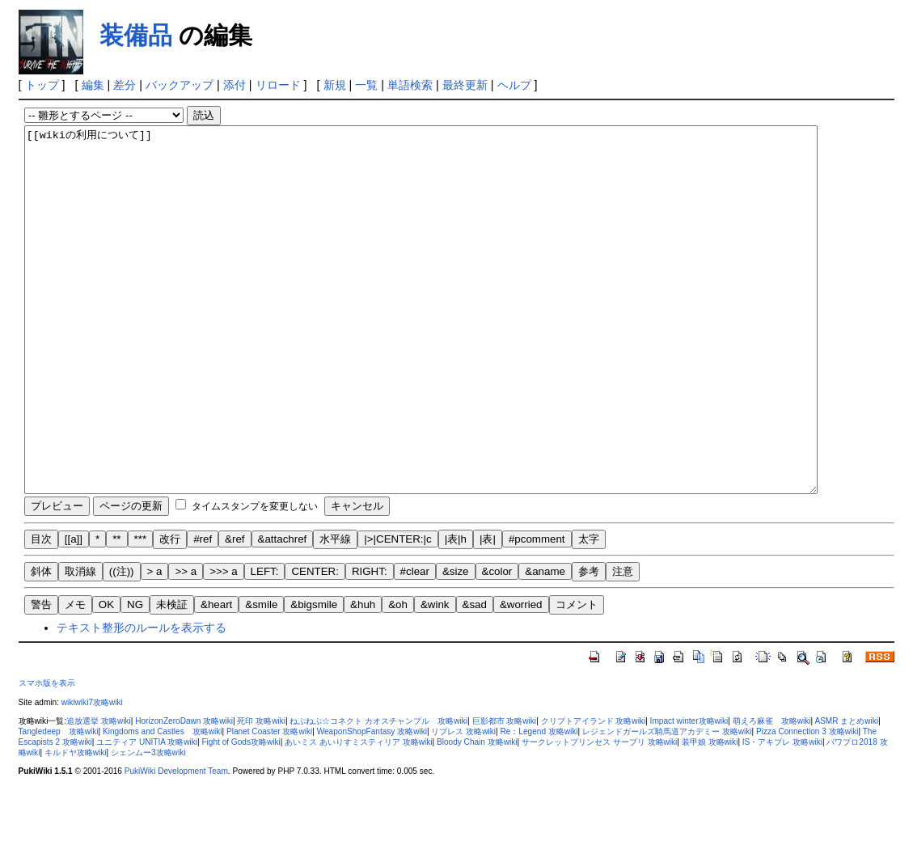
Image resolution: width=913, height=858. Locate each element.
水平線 (335, 612)
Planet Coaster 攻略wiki (269, 804)
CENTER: (315, 644)
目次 (41, 612)
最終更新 (465, 84)
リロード (278, 84)
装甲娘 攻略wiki (710, 814)
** (116, 612)
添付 (234, 84)
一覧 (366, 84)
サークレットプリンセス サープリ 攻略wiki (599, 814)
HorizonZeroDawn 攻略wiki (184, 793)
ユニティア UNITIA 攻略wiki (146, 814)
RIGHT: (369, 644)
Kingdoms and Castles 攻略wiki (162, 804)
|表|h (456, 612)
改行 (169, 612)
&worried (521, 677)
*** (140, 612)
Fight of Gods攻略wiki (240, 814)
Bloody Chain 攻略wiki (477, 814)
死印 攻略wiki (261, 793)
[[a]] (73, 612)
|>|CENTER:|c (397, 612)
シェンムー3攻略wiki (148, 825)
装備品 (135, 35)
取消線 (80, 644)
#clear (414, 644)
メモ (75, 677)
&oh (398, 677)
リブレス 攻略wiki (463, 804)
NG (135, 677)
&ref (234, 612)
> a (155, 644)
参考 (588, 644)
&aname (545, 644)
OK (106, 677)
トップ (42, 84)
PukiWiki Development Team (176, 843)
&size (455, 644)
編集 (93, 84)
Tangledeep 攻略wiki (59, 804)
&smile (261, 677)
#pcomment (537, 612)
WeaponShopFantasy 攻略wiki (372, 804)
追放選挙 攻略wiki (98, 793)
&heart (216, 677)
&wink (435, 677)
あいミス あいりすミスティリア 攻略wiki (358, 814)
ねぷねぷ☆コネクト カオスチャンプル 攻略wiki (378, 793)
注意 (622, 644)
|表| (488, 612)
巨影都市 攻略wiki (504, 793)
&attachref (282, 612)
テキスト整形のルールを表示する (141, 700)
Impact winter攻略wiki (689, 793)
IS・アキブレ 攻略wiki (782, 814)
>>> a (223, 644)
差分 (124, 84)
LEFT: (265, 644)
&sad (475, 677)
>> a (186, 644)
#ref (202, 612)
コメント (577, 677)
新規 (334, 84)
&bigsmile (313, 677)
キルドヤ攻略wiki (75, 825)
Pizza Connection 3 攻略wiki (807, 804)
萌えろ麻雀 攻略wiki (772, 793)
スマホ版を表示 (47, 755)
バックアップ (179, 84)
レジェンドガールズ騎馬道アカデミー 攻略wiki (667, 804)
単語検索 (410, 84)
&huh (362, 677)
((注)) (121, 644)
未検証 (172, 677)
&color (497, 644)
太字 (588, 612)
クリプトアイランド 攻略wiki (593, 793)
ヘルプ (514, 84)
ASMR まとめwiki (846, 793)
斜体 (41, 644)
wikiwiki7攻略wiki (92, 775)
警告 (41, 677)
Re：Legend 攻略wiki (538, 804)
